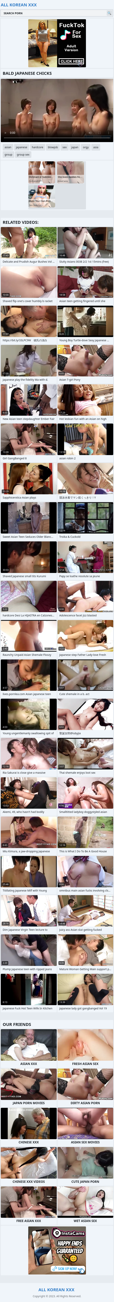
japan (74, 147)
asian (8, 147)
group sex (23, 154)
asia (95, 147)
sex (64, 147)
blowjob (53, 147)
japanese (21, 147)
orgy (86, 147)
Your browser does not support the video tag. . (57, 110)
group (8, 154)
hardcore (37, 147)
